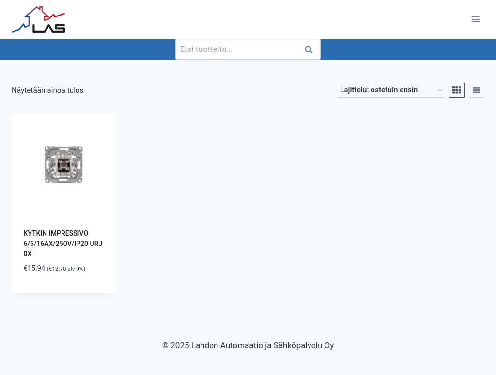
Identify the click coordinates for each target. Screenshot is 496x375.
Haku (311, 49)
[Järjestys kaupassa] (391, 90)
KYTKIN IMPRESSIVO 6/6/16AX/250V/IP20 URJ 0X (63, 243)
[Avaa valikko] (475, 19)
